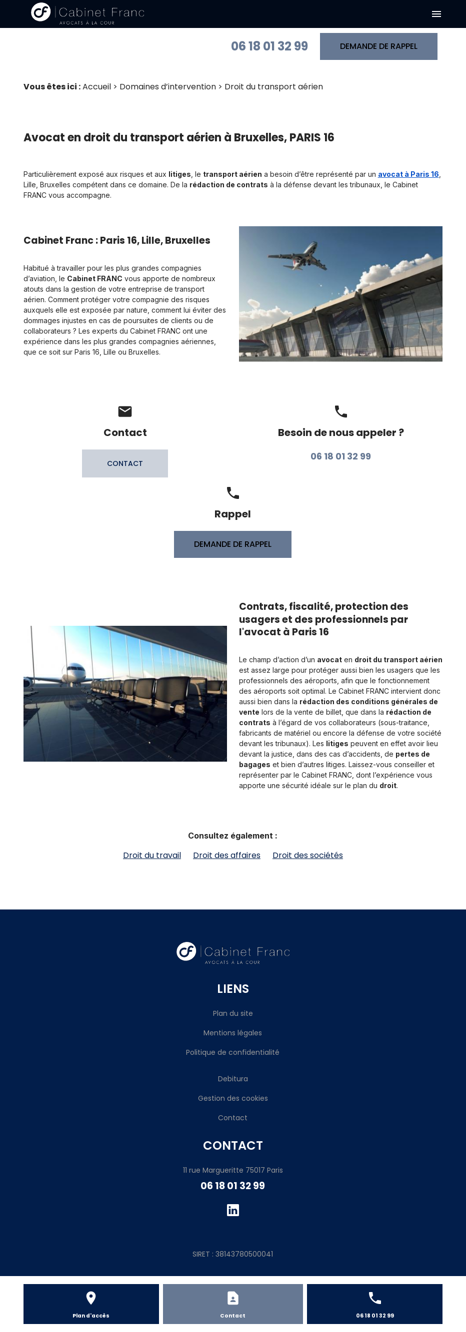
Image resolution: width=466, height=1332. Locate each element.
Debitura (233, 1079)
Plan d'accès (91, 1316)
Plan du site (233, 1013)
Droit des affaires (226, 855)
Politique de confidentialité (233, 1052)
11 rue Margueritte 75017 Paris (233, 1170)
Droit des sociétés (307, 855)
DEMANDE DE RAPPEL (379, 46)
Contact (233, 1118)
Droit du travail (152, 855)
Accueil (96, 86)
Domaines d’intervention (168, 86)
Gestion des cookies (233, 1098)
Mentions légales (233, 1033)
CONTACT (125, 463)
